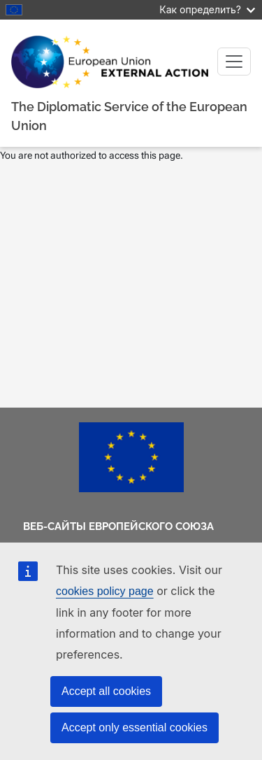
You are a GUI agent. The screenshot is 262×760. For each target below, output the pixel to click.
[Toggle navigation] (234, 62)
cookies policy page (105, 591)
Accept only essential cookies (134, 727)
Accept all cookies (106, 691)
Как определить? (207, 9)
